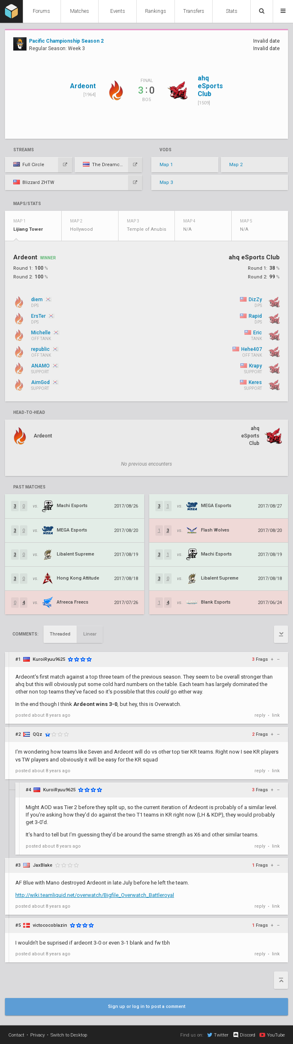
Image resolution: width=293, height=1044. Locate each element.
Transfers (193, 11)
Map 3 (166, 182)
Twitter (217, 1035)
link (276, 715)
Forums (41, 11)
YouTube (272, 1035)
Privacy (37, 1035)
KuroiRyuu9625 (49, 659)
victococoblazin (50, 925)
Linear (90, 634)
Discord (243, 1035)
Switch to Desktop (69, 1035)
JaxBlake (42, 865)
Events (117, 11)
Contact (16, 1035)
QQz (37, 734)
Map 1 (166, 164)
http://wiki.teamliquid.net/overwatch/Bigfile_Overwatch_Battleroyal (94, 895)
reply (259, 715)
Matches (79, 11)
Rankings (155, 11)
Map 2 (235, 164)
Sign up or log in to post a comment (146, 1006)
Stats (231, 11)
